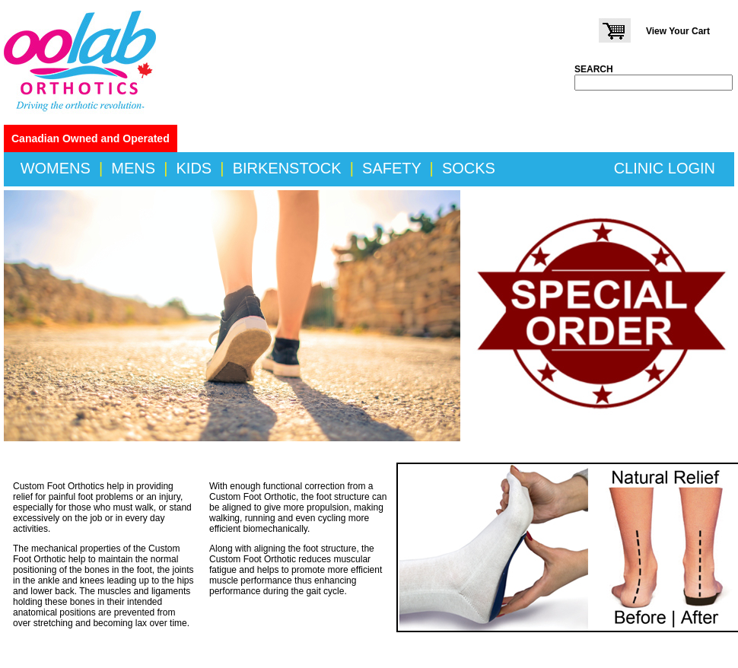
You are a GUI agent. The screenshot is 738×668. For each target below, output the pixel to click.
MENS (133, 168)
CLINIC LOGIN (664, 168)
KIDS (194, 168)
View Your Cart (678, 31)
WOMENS (56, 168)
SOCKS (468, 168)
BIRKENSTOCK (287, 168)
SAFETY (391, 168)
